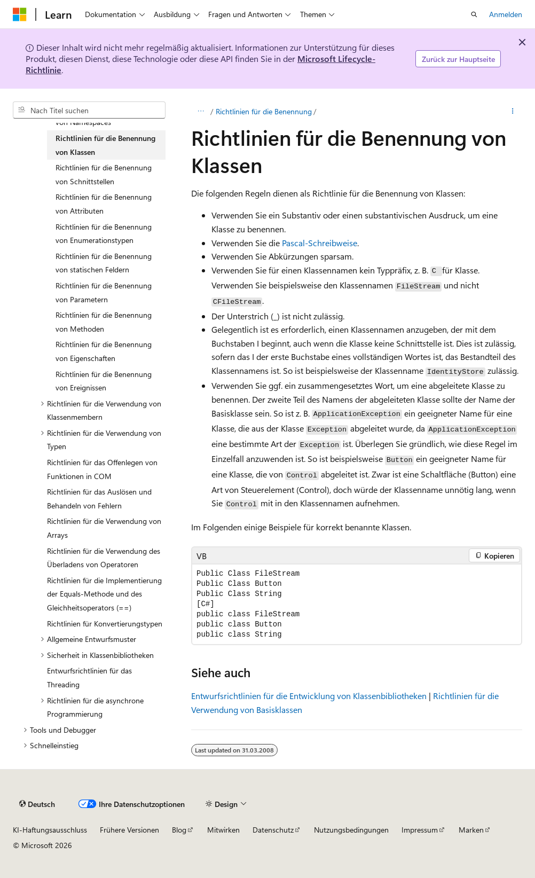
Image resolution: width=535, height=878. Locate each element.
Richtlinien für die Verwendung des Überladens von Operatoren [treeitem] (103, 558)
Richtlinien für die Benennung (264, 111)
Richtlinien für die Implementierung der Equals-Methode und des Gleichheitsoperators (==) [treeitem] (104, 594)
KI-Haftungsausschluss (50, 830)
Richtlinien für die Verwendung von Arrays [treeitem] (104, 528)
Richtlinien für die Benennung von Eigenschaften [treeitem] (104, 351)
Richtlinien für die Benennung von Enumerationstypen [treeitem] (104, 234)
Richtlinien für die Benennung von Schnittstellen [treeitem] (104, 174)
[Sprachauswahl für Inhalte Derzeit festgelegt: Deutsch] (37, 803)
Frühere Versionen (129, 830)
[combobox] (89, 110)
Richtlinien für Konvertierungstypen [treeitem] (104, 623)
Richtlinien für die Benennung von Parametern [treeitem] (104, 292)
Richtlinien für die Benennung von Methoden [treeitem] (104, 322)
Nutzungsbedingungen (351, 830)
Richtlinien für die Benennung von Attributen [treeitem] (104, 204)
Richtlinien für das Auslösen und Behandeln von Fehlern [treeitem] (99, 499)
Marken (471, 830)
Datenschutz (273, 830)
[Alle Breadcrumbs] (200, 111)
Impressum (420, 830)
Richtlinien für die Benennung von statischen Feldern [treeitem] (104, 263)
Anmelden (505, 14)
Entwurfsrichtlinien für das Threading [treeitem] (89, 677)
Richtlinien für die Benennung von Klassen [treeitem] (105, 145)
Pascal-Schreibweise (319, 242)
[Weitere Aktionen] (512, 111)
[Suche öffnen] (474, 14)
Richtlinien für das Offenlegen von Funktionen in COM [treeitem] (102, 469)
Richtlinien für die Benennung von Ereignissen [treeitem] (104, 381)
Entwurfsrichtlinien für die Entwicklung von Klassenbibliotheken (309, 695)
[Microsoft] (20, 14)
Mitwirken (223, 830)
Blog (179, 830)
